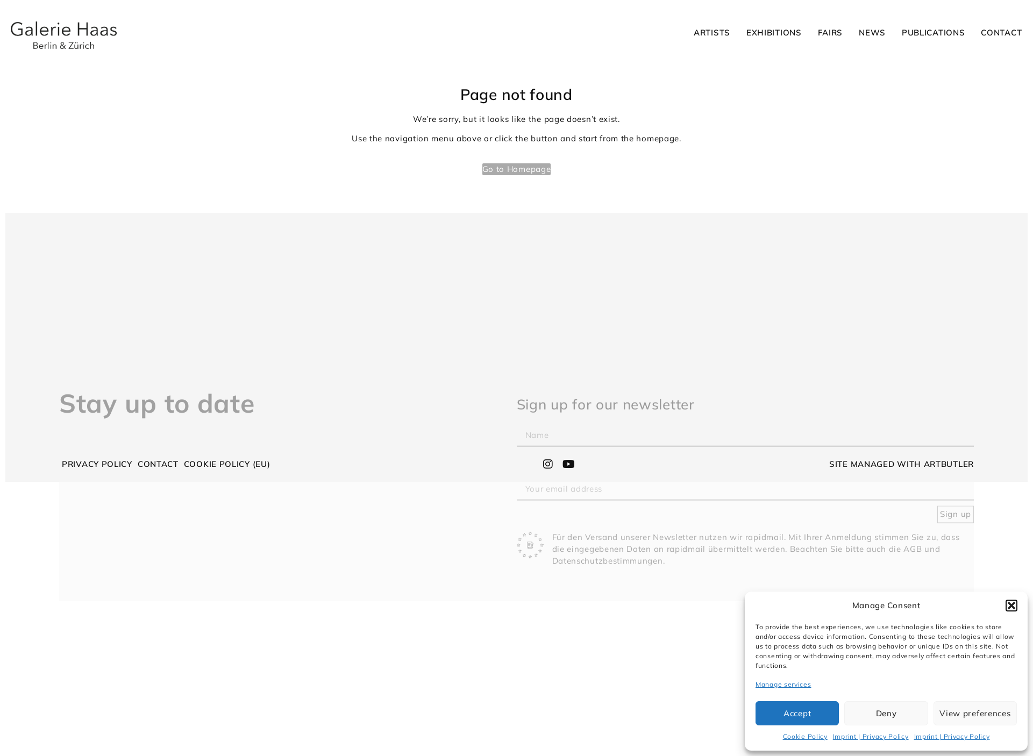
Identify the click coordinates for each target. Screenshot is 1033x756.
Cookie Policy (805, 736)
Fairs (830, 32)
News (872, 32)
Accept (797, 713)
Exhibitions (774, 32)
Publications (933, 32)
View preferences (974, 713)
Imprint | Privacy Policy (871, 736)
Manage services (783, 684)
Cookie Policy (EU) (227, 464)
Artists (712, 32)
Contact (1001, 32)
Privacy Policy (97, 464)
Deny (886, 713)
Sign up (955, 558)
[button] (1011, 605)
